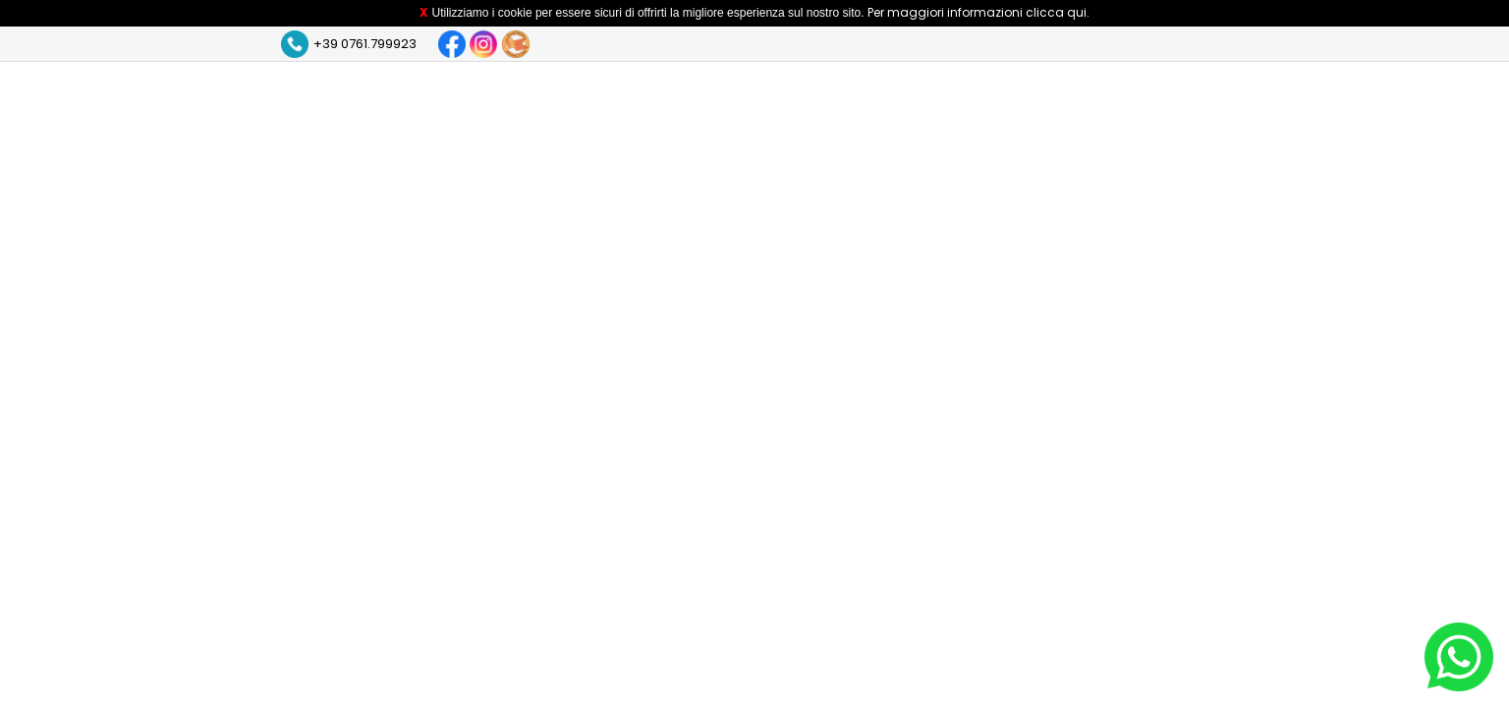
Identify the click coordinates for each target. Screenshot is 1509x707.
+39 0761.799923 (365, 43)
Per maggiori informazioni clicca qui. (978, 12)
